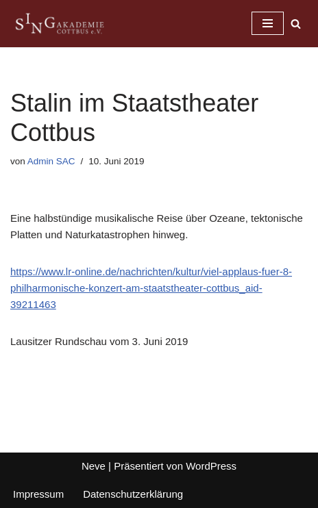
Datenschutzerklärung (133, 494)
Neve (94, 466)
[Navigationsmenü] (268, 23)
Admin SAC (51, 161)
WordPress (211, 466)
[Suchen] (296, 23)
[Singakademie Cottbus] (59, 24)
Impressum (38, 494)
